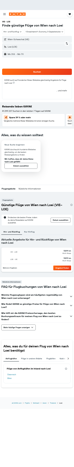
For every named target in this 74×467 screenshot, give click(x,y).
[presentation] (14, 83)
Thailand (53, 403)
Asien (45, 403)
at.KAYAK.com (17, 403)
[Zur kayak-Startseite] (17, 14)
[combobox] (12, 31)
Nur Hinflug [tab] (29, 232)
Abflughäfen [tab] (11, 358)
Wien (9, 378)
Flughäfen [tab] (50, 358)
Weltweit (36, 403)
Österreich (11, 374)
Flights (27, 403)
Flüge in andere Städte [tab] (31, 358)
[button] (4, 14)
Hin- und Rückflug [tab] (11, 232)
